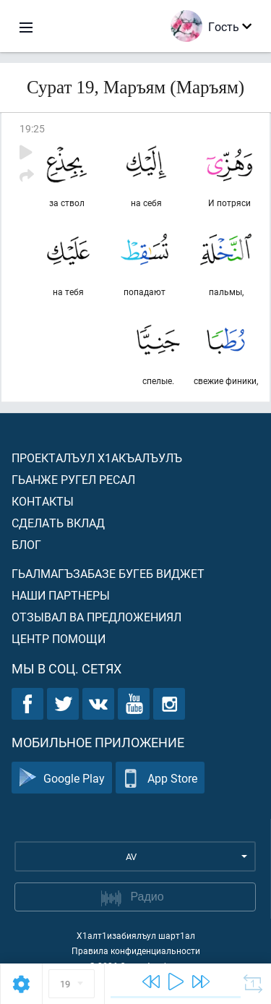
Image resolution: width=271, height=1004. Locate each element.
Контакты (43, 501)
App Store (160, 778)
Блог (26, 544)
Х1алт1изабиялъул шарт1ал (136, 935)
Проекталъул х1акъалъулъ (97, 457)
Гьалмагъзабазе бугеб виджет (108, 573)
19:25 (32, 128)
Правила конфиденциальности (136, 950)
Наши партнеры (61, 595)
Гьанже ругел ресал (73, 479)
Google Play (62, 778)
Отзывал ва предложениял (96, 616)
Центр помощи (59, 638)
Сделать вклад (58, 522)
